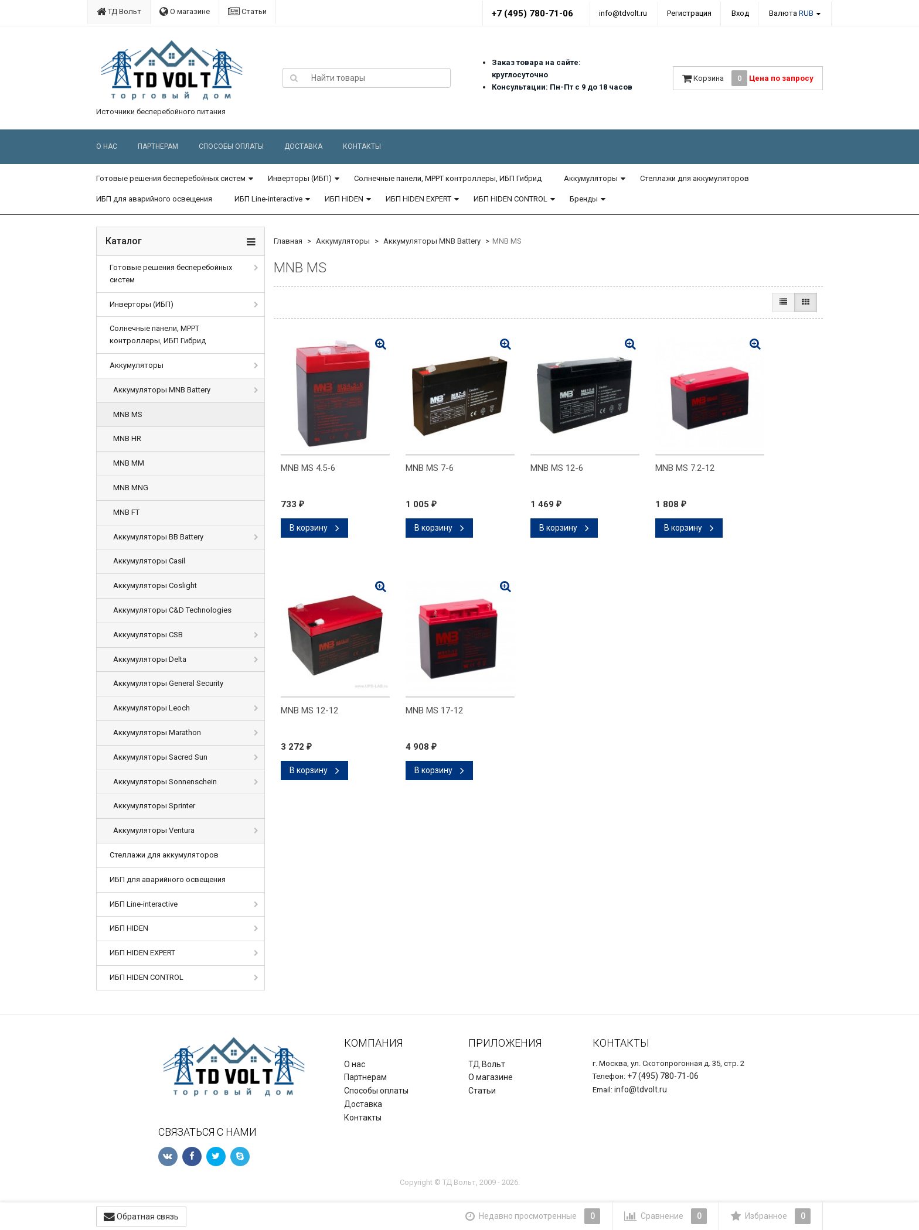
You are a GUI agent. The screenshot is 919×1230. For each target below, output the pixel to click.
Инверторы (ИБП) (300, 178)
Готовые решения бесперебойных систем (171, 178)
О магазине (184, 11)
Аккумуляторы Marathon (157, 732)
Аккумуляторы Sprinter (154, 805)
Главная (288, 241)
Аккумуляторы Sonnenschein (165, 781)
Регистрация (689, 13)
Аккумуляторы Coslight (155, 585)
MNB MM (128, 463)
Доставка (303, 146)
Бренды (584, 198)
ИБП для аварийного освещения (154, 198)
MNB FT (126, 512)
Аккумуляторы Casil (149, 560)
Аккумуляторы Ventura (154, 830)
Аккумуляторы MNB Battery (161, 389)
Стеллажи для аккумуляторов (694, 178)
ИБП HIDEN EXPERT (418, 198)
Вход (740, 13)
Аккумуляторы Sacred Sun (160, 757)
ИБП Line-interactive (268, 198)
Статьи (247, 11)
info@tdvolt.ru (623, 13)
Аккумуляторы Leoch (151, 707)
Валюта (791, 13)
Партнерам (158, 146)
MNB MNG (130, 487)
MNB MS (127, 414)
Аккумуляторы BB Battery (158, 536)
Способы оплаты (231, 146)
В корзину (314, 527)
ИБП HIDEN (344, 198)
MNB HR (127, 438)
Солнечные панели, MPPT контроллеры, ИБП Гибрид (448, 178)
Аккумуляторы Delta (149, 659)
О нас (106, 146)
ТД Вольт (119, 11)
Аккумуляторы (591, 178)
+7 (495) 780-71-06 (532, 13)
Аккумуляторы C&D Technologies (172, 610)
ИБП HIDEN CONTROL (510, 198)
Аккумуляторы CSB (148, 634)
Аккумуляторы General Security (168, 683)
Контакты (362, 146)
